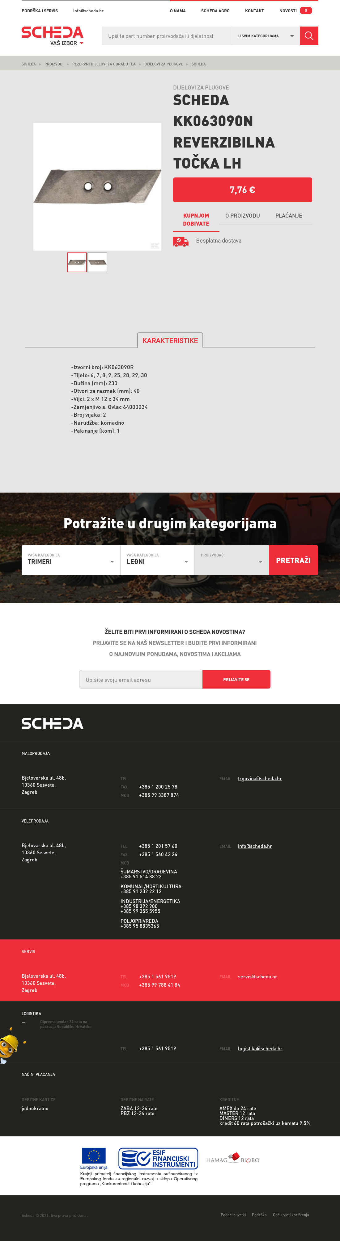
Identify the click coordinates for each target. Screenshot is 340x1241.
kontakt (254, 10)
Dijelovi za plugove (163, 64)
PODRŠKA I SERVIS (40, 10)
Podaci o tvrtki (233, 1214)
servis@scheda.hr (257, 976)
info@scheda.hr (88, 10)
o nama (178, 10)
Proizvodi (54, 64)
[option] (97, 187)
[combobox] (266, 35)
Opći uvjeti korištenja (291, 1214)
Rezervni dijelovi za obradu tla (104, 64)
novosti (288, 10)
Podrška (259, 1214)
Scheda (29, 64)
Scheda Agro (215, 10)
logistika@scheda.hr (260, 1048)
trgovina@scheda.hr (260, 778)
